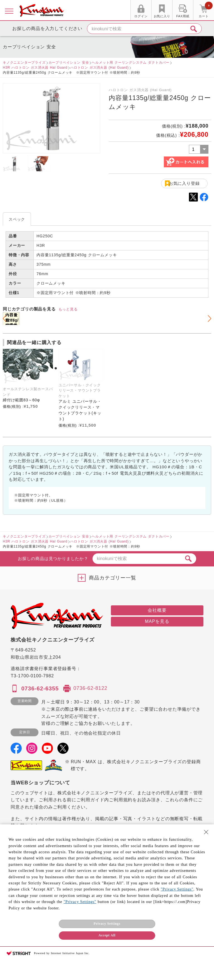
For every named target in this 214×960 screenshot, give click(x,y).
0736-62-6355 (40, 688)
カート (206, 11)
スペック (17, 219)
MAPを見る (157, 621)
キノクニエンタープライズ (24, 62)
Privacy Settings (107, 924)
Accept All (106, 935)
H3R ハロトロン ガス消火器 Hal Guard (35, 67)
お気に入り (162, 16)
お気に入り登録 (184, 183)
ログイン (140, 16)
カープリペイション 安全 (68, 62)
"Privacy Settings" (177, 889)
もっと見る (68, 309)
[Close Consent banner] (206, 832)
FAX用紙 (182, 16)
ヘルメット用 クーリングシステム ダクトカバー (130, 62)
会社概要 (157, 610)
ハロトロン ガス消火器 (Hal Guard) (99, 67)
